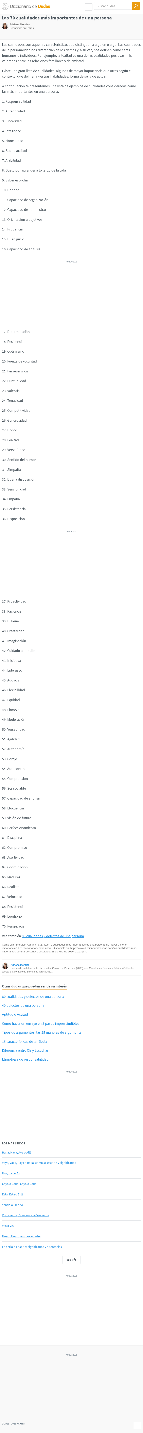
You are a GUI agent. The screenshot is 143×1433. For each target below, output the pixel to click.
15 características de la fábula (24, 1041)
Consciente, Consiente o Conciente (25, 1215)
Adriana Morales (20, 965)
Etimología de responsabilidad (25, 1059)
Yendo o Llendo (12, 1205)
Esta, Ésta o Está (12, 1194)
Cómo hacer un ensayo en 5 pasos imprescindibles (40, 1023)
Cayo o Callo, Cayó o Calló (19, 1184)
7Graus (21, 1423)
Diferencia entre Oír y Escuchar (25, 1050)
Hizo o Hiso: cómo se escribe (21, 1236)
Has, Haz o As (11, 1173)
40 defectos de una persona (23, 1005)
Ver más (71, 1259)
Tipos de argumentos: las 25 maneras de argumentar (42, 1032)
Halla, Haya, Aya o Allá (16, 1152)
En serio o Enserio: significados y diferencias (32, 1247)
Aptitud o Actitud (15, 1014)
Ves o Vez (8, 1226)
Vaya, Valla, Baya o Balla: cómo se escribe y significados (39, 1163)
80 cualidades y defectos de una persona (53, 936)
